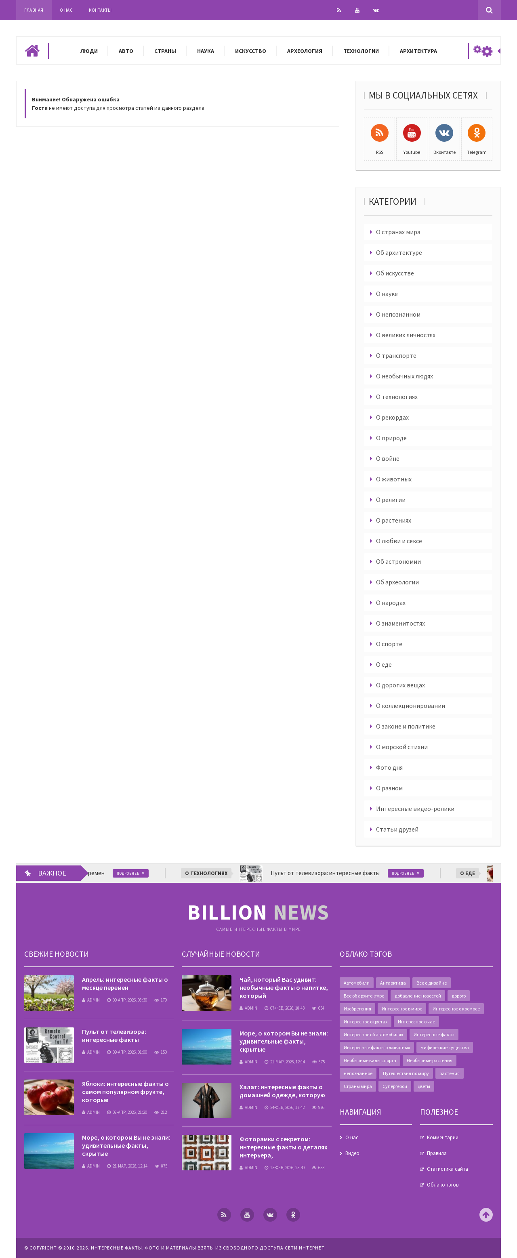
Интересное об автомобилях (373, 1034)
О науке (387, 294)
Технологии (361, 51)
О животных (394, 479)
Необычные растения (429, 1060)
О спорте (389, 644)
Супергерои (394, 1086)
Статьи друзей (397, 829)
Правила (437, 1153)
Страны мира (358, 1086)
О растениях (393, 520)
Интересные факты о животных (377, 1047)
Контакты (100, 10)
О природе (391, 438)
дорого (459, 996)
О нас (66, 10)
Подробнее (133, 873)
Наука (205, 51)
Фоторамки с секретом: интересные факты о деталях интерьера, (284, 1147)
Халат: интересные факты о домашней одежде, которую (282, 1091)
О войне (387, 458)
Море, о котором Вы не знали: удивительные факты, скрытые (126, 1145)
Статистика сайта (447, 1169)
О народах (391, 603)
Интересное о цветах (365, 1022)
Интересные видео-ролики (415, 808)
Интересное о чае (416, 1022)
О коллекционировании (410, 705)
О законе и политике (405, 726)
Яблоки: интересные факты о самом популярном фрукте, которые (125, 1091)
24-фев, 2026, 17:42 (285, 1107)
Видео (352, 1153)
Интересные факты (434, 1034)
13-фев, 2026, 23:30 (285, 1167)
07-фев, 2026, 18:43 (285, 1008)
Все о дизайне (431, 983)
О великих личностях (405, 335)
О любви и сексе (399, 541)
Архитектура (418, 51)
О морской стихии (402, 747)
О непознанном (398, 314)
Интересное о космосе (456, 1009)
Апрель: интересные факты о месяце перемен (125, 983)
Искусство (250, 51)
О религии (391, 500)
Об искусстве (395, 273)
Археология (304, 51)
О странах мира (398, 232)
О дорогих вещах (400, 685)
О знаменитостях (400, 623)
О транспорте (396, 355)
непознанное (358, 1073)
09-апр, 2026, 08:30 (127, 1000)
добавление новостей (418, 996)
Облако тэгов (442, 1184)
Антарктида (393, 983)
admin (91, 1000)
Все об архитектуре (364, 996)
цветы (424, 1086)
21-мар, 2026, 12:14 (127, 1166)
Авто (126, 51)
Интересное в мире (402, 1009)
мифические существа (444, 1047)
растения (449, 1073)
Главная (34, 10)
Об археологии (397, 582)
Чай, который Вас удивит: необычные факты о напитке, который (284, 987)
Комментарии (442, 1137)
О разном (389, 788)
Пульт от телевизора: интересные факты (114, 1035)
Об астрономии (398, 561)
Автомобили (357, 983)
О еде (384, 664)
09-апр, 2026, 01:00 (127, 1052)
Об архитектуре (399, 252)
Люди (89, 51)
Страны (165, 51)
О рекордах (392, 417)
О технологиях (397, 397)
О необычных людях (404, 376)
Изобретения (357, 1009)
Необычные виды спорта (370, 1060)
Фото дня (389, 767)
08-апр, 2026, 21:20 (127, 1112)
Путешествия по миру (406, 1073)
